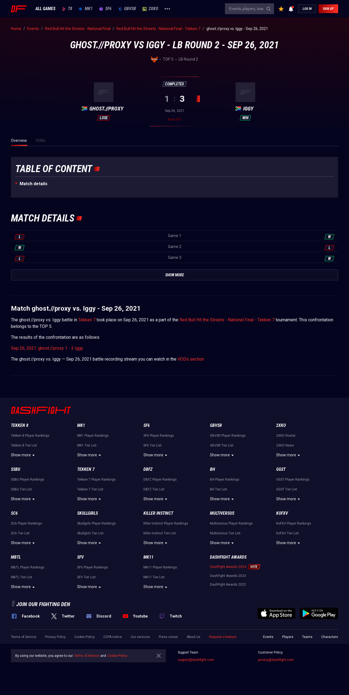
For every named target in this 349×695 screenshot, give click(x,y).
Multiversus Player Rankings (231, 523)
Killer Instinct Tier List (159, 533)
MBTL (16, 557)
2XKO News (285, 445)
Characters (329, 637)
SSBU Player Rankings (27, 479)
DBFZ (147, 469)
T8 (67, 9)
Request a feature (222, 637)
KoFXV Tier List (287, 533)
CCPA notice (112, 637)
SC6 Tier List (20, 533)
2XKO (150, 9)
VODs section (190, 359)
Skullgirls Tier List (90, 533)
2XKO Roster (286, 436)
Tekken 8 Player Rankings (30, 436)
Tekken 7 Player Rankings (96, 479)
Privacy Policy (55, 637)
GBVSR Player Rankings (228, 436)
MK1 (86, 9)
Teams (307, 637)
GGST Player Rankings (292, 479)
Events (268, 637)
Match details (33, 183)
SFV (80, 557)
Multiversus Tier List (225, 533)
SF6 (105, 9)
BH (212, 469)
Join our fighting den (43, 604)
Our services (140, 637)
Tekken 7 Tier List (90, 489)
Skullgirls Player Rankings (96, 523)
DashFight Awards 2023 (228, 576)
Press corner (168, 637)
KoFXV (282, 513)
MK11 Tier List (154, 577)
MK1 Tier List (87, 445)
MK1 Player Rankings (93, 436)
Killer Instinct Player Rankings (165, 523)
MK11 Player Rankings (160, 567)
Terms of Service (23, 637)
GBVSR (127, 9)
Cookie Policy (84, 637)
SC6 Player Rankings (26, 523)
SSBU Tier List (21, 489)
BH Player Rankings (224, 479)
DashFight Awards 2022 (228, 584)
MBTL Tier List (21, 577)
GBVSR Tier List (221, 445)
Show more (23, 455)
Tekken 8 (19, 425)
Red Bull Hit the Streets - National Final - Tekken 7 (227, 319)
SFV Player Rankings (92, 567)
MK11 (148, 557)
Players (287, 637)
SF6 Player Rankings (158, 436)
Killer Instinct (158, 513)
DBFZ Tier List (153, 489)
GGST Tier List (286, 489)
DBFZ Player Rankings (160, 479)
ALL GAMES (45, 9)
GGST (280, 469)
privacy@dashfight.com (276, 660)
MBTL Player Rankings (27, 567)
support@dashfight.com (196, 660)
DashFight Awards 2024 (228, 567)
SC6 (14, 513)
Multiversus (222, 513)
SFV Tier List (86, 577)
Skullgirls (87, 513)
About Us (193, 637)
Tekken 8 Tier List (24, 445)
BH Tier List (218, 489)
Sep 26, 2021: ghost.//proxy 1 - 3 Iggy (47, 348)
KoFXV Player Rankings (293, 523)
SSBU (15, 469)
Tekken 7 (86, 319)
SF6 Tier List (152, 445)
